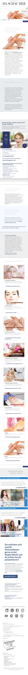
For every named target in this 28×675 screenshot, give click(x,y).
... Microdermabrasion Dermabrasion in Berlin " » (13, 413)
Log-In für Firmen (7, 665)
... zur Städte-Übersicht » (21, 487)
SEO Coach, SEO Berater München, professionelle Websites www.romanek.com (13, 636)
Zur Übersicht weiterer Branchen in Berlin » (15, 472)
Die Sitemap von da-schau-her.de (9, 664)
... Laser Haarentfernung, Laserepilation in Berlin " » (14, 363)
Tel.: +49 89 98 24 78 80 (7, 156)
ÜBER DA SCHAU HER (8, 662)
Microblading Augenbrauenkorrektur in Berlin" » (13, 388)
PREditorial (6, 656)
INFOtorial (4, 19)
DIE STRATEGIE (7, 659)
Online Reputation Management (9, 656)
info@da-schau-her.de (9, 632)
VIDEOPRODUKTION (8, 661)
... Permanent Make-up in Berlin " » (11, 312)
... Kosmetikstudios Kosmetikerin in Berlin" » (13, 286)
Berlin (9, 19)
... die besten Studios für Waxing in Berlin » (12, 460)
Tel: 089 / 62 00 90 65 (19, 570)
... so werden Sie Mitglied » (20, 518)
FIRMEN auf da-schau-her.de (9, 658)
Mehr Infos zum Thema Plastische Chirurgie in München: (11, 158)
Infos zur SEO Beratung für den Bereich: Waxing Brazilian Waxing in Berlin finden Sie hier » (11, 596)
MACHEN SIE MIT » (10, 576)
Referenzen (6, 660)
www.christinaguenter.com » (9, 160)
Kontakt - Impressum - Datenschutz (10, 663)
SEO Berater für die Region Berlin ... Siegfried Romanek (13, 586)
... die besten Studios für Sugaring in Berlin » (12, 437)
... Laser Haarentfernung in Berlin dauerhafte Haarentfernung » (13, 338)
